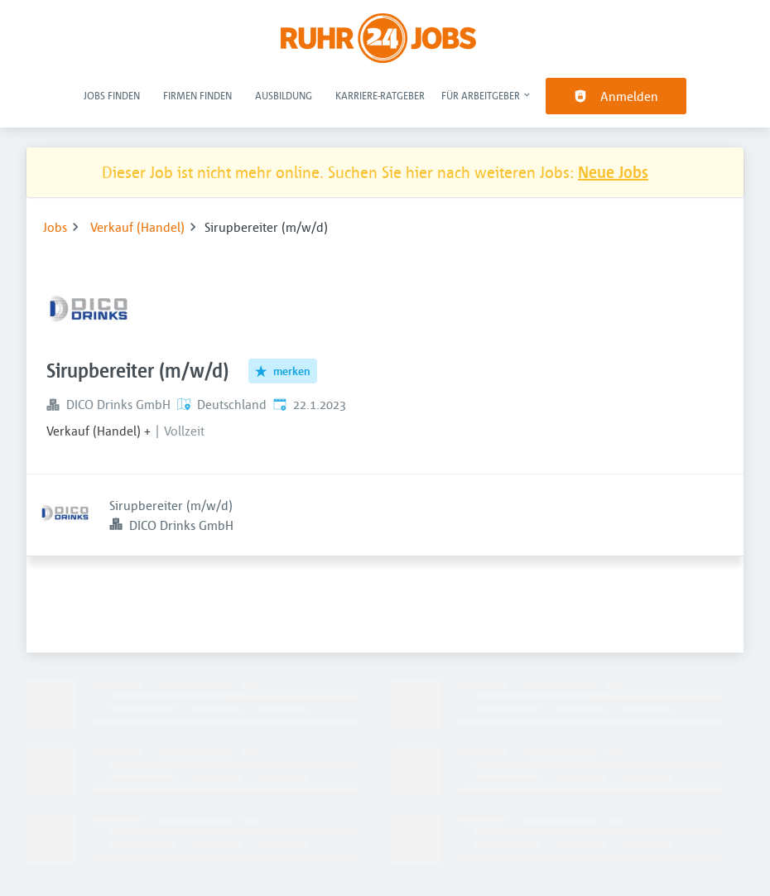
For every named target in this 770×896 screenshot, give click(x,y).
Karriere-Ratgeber (380, 95)
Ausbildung (283, 95)
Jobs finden (112, 95)
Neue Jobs (613, 171)
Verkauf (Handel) (137, 227)
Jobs (55, 227)
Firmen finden (197, 95)
